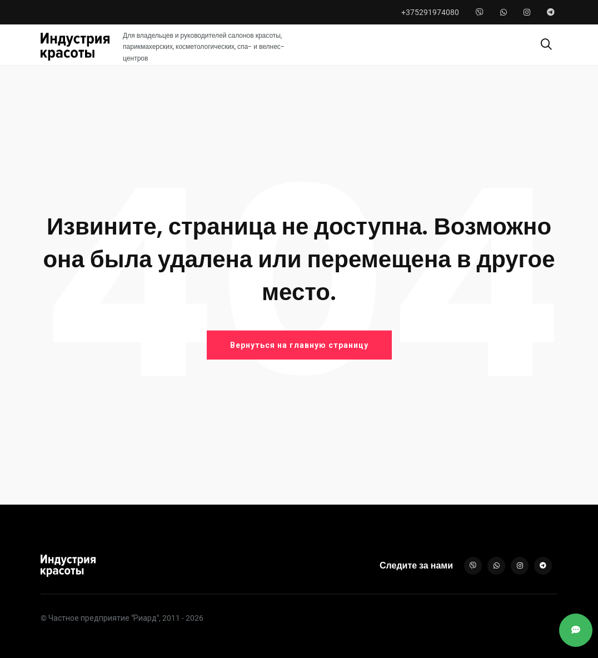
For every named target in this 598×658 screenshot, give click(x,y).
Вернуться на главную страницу (299, 345)
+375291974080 (430, 12)
